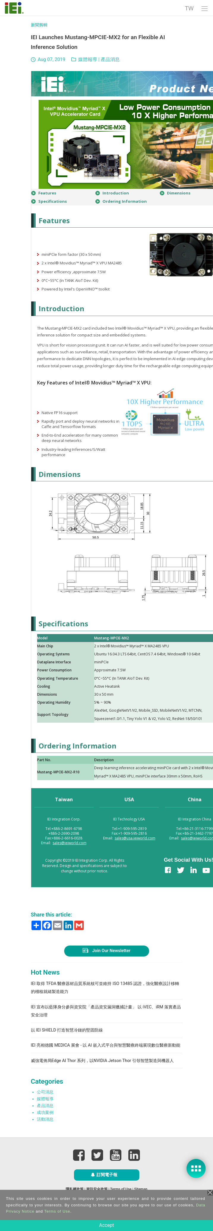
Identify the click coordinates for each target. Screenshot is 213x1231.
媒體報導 (87, 59)
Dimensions (178, 193)
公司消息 (45, 1092)
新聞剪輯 (39, 25)
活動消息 (45, 1119)
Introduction (115, 193)
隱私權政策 (74, 1189)
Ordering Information (124, 201)
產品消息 (110, 59)
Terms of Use (121, 1189)
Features (47, 193)
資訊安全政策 (97, 1189)
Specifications (52, 201)
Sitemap (140, 1189)
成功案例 (45, 1112)
